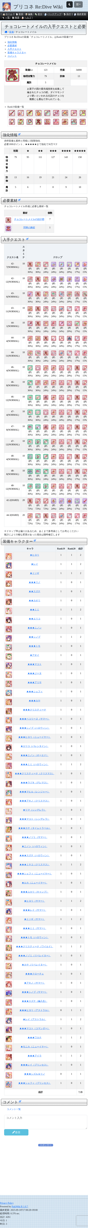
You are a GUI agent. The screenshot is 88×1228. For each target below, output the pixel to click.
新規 (19, 14)
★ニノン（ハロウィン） (34, 846)
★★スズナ (34, 591)
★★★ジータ (35, 673)
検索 (15, 17)
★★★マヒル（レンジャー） (34, 791)
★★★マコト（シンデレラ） (34, 819)
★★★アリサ (35, 682)
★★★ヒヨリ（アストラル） (34, 1010)
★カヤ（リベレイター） (34, 964)
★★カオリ (34, 600)
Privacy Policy (7, 1203)
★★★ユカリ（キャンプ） (34, 892)
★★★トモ (34, 646)
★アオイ (34, 655)
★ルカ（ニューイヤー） (34, 883)
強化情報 (12, 42)
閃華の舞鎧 (29, 227)
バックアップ (52, 14)
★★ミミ (34, 609)
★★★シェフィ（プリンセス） (34, 1083)
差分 (38, 14)
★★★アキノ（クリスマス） (34, 801)
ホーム (7, 14)
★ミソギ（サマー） (34, 919)
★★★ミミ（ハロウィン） (34, 764)
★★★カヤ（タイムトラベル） (34, 828)
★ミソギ (34, 573)
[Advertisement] (45, 1170)
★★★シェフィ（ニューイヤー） (34, 873)
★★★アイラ (35, 1056)
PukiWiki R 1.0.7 (20, 1206)
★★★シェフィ (34, 691)
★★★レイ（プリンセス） (34, 1065)
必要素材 (12, 45)
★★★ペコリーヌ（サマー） (34, 719)
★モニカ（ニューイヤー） (34, 1046)
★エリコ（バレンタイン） (34, 746)
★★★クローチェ (34, 974)
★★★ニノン (35, 628)
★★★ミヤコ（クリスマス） (34, 864)
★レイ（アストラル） (34, 1019)
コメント (12, 56)
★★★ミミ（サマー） (34, 928)
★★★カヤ (34, 700)
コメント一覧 (14, 1109)
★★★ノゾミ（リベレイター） (34, 955)
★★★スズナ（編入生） (34, 1001)
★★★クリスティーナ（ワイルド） (34, 946)
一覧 (6, 17)
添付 (67, 14)
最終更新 (80, 14)
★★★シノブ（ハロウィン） (34, 728)
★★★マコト (35, 664)
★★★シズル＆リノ (34, 1074)
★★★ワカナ (35, 1037)
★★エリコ (34, 618)
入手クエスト (14, 49)
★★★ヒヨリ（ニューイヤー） (34, 737)
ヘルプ (26, 17)
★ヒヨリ (34, 555)
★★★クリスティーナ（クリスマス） (34, 773)
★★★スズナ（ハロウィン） (34, 855)
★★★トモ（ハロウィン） (34, 937)
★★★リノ (34, 582)
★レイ (34, 564)
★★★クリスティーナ (34, 710)
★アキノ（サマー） (34, 983)
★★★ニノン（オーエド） (34, 755)
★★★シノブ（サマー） (34, 992)
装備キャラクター (16, 52)
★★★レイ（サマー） (34, 910)
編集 (29, 14)
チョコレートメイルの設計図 (29, 219)
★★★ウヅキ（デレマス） (34, 782)
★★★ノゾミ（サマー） (34, 837)
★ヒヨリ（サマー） (34, 901)
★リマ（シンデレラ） (34, 810)
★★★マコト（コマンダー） (34, 1028)
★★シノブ (34, 637)
